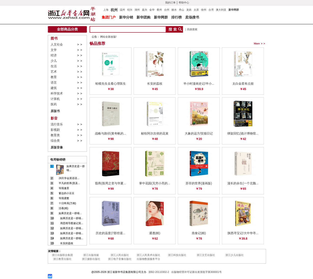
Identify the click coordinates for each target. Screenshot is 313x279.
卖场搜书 (192, 17)
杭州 (114, 9)
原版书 (55, 111)
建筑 (54, 88)
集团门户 (109, 17)
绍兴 (129, 9)
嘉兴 (144, 9)
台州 (166, 9)
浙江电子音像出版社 (120, 259)
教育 (54, 77)
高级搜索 (192, 29)
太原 (196, 9)
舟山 (181, 9)
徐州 (203, 9)
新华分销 (126, 17)
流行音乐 (57, 124)
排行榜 (176, 17)
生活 (54, 66)
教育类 (55, 135)
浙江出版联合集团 (62, 255)
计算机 (55, 99)
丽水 (174, 9)
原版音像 (57, 147)
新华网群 (233, 9)
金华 (152, 9)
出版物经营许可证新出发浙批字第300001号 (196, 272)
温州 (122, 9)
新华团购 (143, 17)
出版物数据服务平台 (148, 259)
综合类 (55, 140)
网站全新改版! (108, 36)
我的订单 (170, 2)
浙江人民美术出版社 (148, 255)
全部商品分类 (67, 29)
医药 (54, 104)
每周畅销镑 (57, 159)
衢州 (159, 9)
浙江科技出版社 (177, 255)
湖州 (137, 9)
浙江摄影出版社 (91, 259)
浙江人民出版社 (120, 255)
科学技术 (57, 93)
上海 (105, 9)
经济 (54, 55)
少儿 (54, 60)
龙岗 (188, 9)
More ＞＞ (260, 43)
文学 (54, 50)
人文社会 (57, 44)
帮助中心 (184, 2)
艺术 (54, 71)
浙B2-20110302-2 (158, 272)
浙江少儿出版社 (234, 255)
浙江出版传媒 (91, 255)
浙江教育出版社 (62, 259)
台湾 (211, 9)
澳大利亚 (221, 9)
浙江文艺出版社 (206, 255)
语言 (54, 82)
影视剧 (55, 129)
